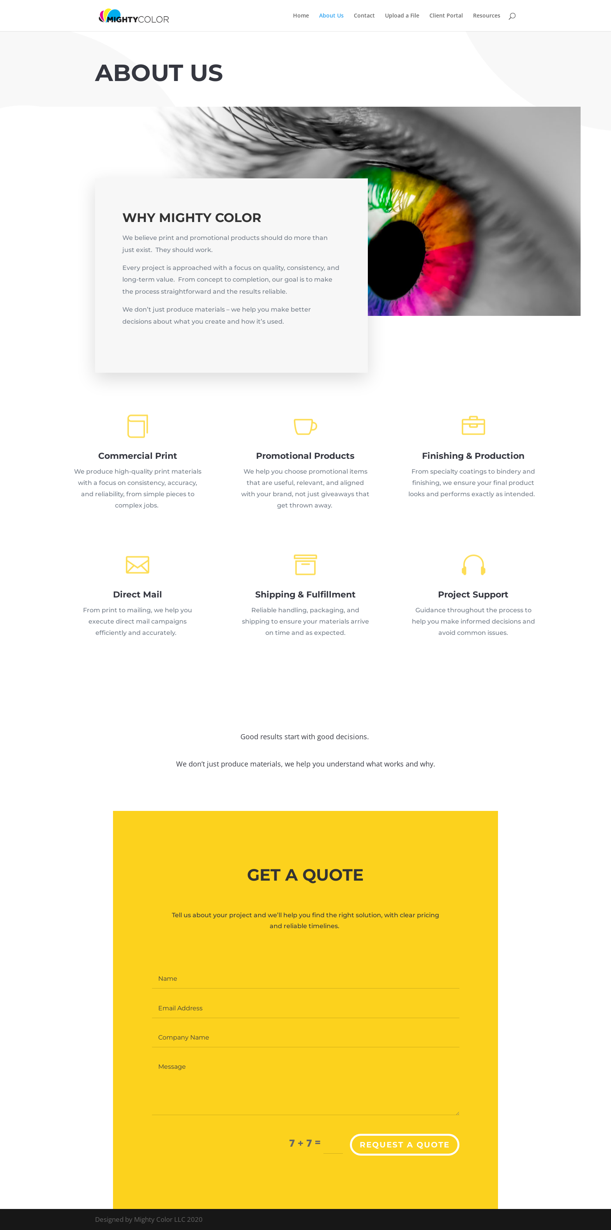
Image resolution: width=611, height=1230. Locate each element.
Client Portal (446, 16)
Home (301, 16)
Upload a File (402, 16)
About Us (331, 16)
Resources (486, 16)
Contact (364, 16)
